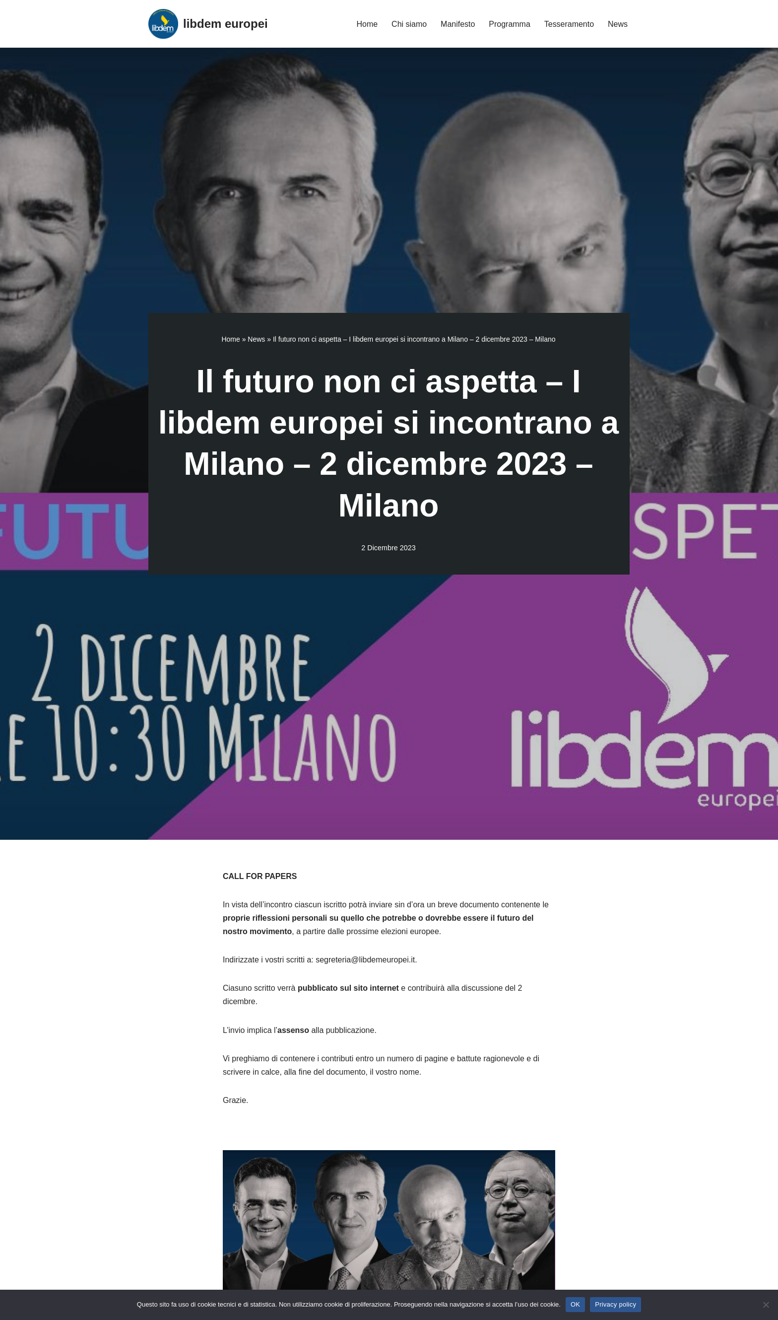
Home (367, 24)
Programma (509, 24)
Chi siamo (408, 24)
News (618, 24)
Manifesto (458, 24)
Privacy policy (615, 1304)
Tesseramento (569, 24)
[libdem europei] (208, 24)
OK (575, 1304)
